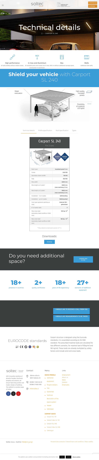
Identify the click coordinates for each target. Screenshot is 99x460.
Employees (65, 385)
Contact (64, 382)
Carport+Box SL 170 (53, 420)
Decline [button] (68, 457)
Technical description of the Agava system (52, 398)
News (64, 380)
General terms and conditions (75, 442)
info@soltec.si (34, 389)
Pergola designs (52, 385)
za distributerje (93, 3)
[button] (49, 242)
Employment (66, 375)
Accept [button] (62, 457)
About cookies (89, 442)
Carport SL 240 (52, 424)
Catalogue (50, 409)
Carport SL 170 (51, 417)
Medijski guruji (27, 442)
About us (65, 377)
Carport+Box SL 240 (53, 427)
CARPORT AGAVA (50, 414)
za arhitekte (92, 6)
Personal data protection (58, 442)
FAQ (48, 388)
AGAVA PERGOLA (50, 375)
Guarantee (50, 392)
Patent (49, 405)
